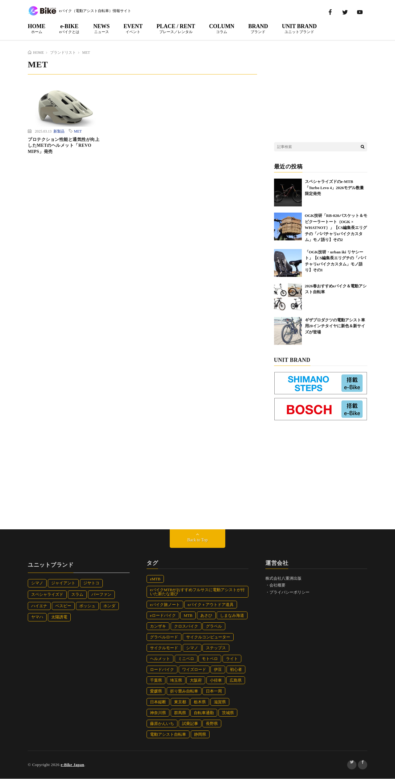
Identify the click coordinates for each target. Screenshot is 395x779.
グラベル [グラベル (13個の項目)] (214, 626)
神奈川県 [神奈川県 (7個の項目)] (158, 713)
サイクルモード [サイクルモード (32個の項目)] (164, 648)
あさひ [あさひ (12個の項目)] (206, 615)
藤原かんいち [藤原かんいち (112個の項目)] (162, 724)
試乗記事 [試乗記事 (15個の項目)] (190, 724)
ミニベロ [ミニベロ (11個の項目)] (186, 659)
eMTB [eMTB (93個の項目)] (155, 579)
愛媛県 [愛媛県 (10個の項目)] (156, 691)
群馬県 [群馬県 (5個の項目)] (180, 713)
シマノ (37, 583)
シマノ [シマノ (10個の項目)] (192, 648)
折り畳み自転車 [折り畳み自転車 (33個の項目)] (184, 691)
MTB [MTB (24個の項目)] (188, 615)
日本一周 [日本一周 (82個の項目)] (214, 691)
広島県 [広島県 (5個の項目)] (236, 680)
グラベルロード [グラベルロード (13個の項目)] (164, 637)
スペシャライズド (47, 594)
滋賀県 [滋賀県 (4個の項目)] (220, 702)
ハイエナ (39, 606)
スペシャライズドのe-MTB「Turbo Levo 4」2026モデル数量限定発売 (334, 187)
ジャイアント (63, 583)
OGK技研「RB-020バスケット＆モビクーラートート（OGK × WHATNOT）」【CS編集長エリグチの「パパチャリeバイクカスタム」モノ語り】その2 (336, 227)
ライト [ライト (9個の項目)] (232, 659)
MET (78, 131)
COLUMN (221, 28)
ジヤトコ (91, 583)
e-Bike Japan (73, 765)
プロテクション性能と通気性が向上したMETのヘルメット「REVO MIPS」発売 (63, 145)
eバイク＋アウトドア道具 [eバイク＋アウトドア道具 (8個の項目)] (211, 605)
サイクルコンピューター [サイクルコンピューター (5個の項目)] (208, 637)
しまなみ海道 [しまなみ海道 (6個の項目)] (232, 615)
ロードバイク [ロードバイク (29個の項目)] (162, 669)
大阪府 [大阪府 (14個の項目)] (196, 680)
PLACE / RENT (175, 28)
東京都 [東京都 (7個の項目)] (180, 702)
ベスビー (63, 606)
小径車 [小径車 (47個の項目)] (216, 680)
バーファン (101, 594)
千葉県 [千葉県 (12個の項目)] (156, 680)
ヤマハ (37, 617)
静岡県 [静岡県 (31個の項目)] (200, 734)
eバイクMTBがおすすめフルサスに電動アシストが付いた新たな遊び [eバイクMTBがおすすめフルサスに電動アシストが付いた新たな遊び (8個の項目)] (197, 592)
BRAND (258, 28)
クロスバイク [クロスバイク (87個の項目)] (186, 626)
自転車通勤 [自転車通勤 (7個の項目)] (204, 713)
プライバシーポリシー (289, 592)
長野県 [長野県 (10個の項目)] (212, 724)
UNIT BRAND (299, 28)
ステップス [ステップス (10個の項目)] (216, 648)
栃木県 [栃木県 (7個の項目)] (200, 702)
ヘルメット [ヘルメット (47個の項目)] (160, 659)
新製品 (58, 131)
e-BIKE (69, 28)
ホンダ (109, 606)
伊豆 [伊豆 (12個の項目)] (218, 669)
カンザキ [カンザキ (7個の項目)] (158, 626)
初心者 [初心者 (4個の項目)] (236, 669)
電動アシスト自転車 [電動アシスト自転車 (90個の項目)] (168, 734)
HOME (36, 28)
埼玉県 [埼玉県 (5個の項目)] (176, 680)
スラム (77, 594)
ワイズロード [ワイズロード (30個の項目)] (194, 669)
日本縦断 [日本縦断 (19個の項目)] (158, 702)
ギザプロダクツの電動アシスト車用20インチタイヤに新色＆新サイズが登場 (335, 326)
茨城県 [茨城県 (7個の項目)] (228, 713)
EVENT (133, 28)
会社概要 (277, 585)
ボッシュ (87, 606)
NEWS (101, 28)
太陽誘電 (59, 617)
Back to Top (197, 540)
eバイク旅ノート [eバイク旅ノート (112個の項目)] (165, 605)
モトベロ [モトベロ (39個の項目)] (210, 659)
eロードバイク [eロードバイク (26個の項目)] (163, 615)
